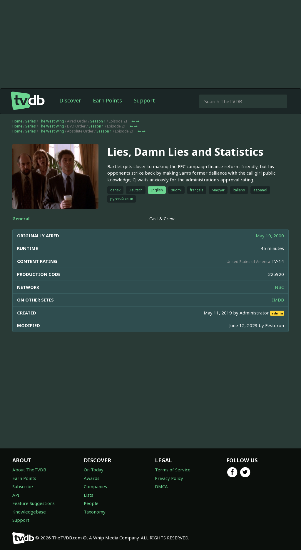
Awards (91, 478)
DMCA (161, 486)
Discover (70, 100)
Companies (95, 486)
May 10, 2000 (270, 235)
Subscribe (22, 486)
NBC (279, 287)
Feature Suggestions (33, 503)
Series (30, 121)
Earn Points (107, 100)
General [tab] (20, 218)
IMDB (278, 300)
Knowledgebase (29, 512)
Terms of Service (172, 470)
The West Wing (51, 121)
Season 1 (98, 121)
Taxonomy (95, 512)
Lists (88, 495)
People (91, 503)
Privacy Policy (169, 478)
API (15, 495)
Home (17, 121)
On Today (93, 470)
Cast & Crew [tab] (162, 218)
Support (144, 100)
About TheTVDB (29, 470)
